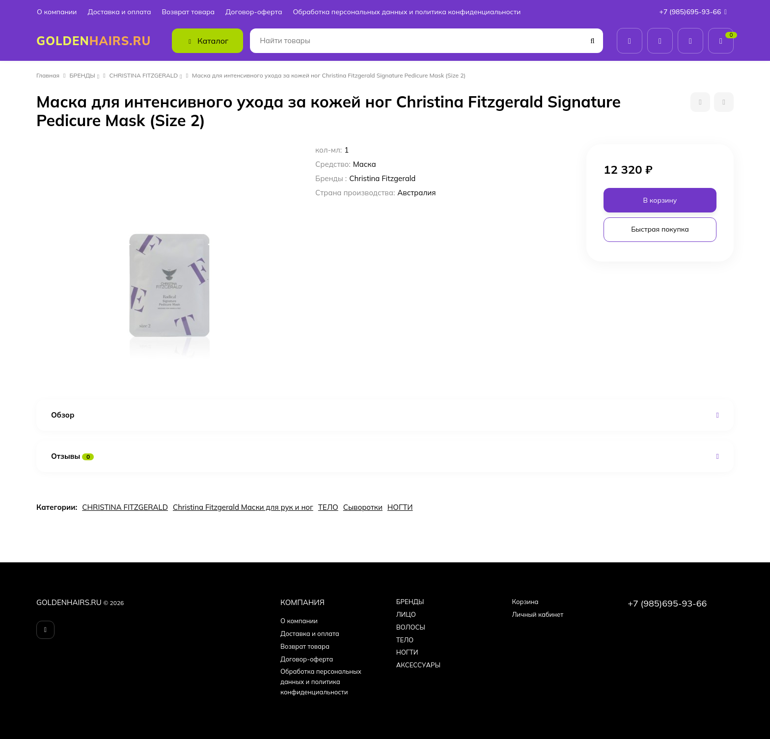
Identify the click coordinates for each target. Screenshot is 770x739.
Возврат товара (188, 12)
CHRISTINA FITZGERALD (144, 75)
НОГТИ (400, 507)
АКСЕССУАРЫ (418, 665)
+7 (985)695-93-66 (695, 11)
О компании (57, 12)
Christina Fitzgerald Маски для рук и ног (243, 507)
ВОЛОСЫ (410, 627)
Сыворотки (363, 507)
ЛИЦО (406, 614)
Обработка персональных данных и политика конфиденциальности (407, 12)
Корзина (525, 602)
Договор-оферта (253, 12)
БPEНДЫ (82, 75)
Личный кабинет (537, 614)
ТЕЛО (328, 507)
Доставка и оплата (119, 12)
